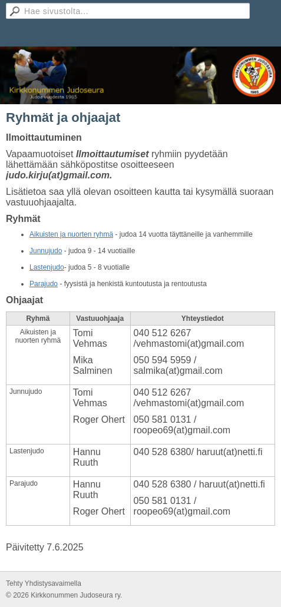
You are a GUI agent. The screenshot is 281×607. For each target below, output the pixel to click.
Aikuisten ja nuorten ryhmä (71, 234)
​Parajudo (43, 284)
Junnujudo (45, 251)
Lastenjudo (46, 267)
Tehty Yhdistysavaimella (43, 583)
